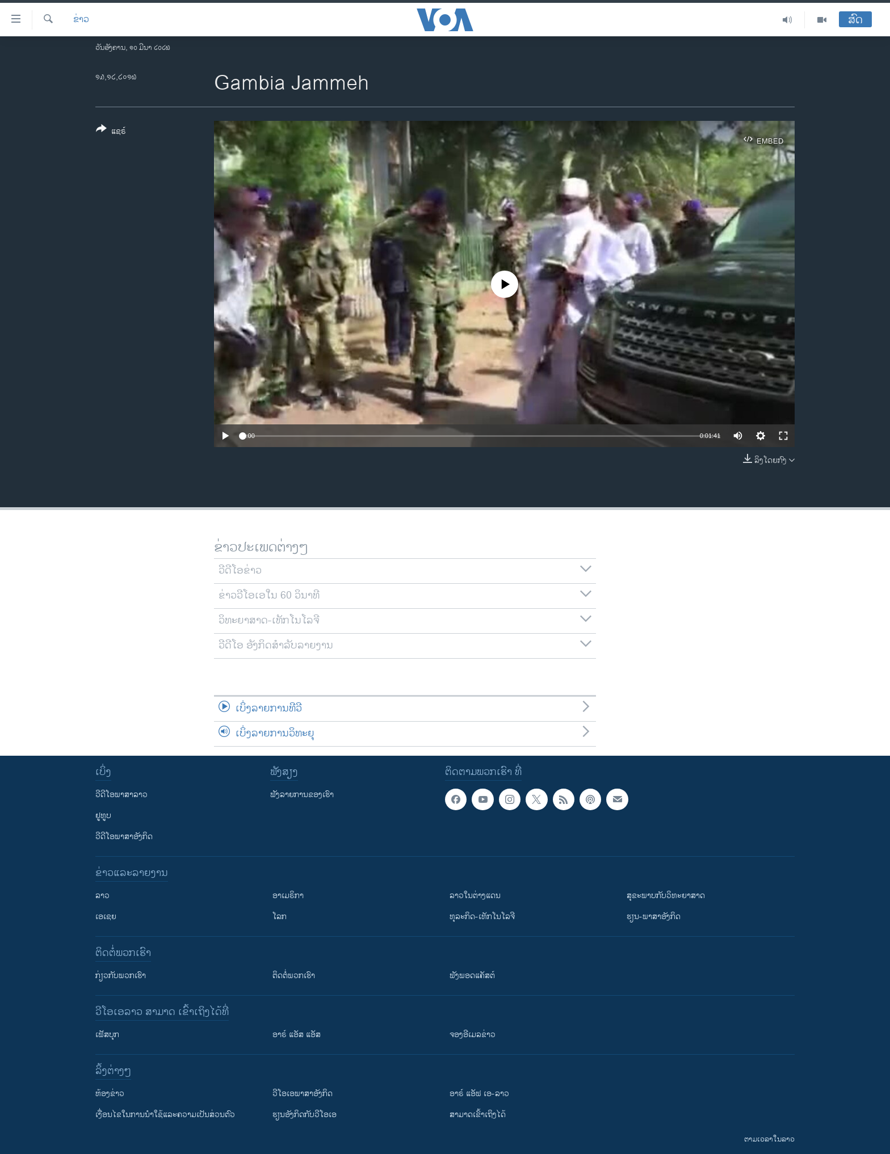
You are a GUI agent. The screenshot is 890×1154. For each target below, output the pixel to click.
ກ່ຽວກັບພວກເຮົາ (120, 976)
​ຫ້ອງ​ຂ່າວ (109, 1094)
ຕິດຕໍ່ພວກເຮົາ (293, 976)
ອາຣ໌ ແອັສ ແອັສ (296, 1035)
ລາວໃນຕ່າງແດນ (475, 896)
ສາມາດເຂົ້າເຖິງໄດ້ (478, 1115)
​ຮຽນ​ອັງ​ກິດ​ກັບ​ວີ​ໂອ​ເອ (304, 1115)
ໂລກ (279, 917)
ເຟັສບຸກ (107, 1035)
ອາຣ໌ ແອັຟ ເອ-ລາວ (479, 1094)
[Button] (111, 132)
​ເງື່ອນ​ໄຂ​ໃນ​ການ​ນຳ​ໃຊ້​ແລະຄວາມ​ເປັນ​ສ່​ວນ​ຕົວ (165, 1115)
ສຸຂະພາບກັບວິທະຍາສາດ (666, 896)
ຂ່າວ (81, 20)
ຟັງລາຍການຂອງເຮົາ (302, 795)
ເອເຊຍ (105, 917)
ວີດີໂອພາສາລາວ (121, 795)
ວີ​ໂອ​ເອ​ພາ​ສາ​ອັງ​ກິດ (302, 1094)
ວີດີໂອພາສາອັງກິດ (124, 837)
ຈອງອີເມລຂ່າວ (473, 1035)
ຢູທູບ (103, 816)
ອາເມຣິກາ (288, 896)
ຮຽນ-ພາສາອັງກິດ (654, 917)
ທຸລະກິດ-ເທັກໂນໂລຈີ (482, 917)
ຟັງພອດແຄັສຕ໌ (472, 976)
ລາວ (102, 896)
